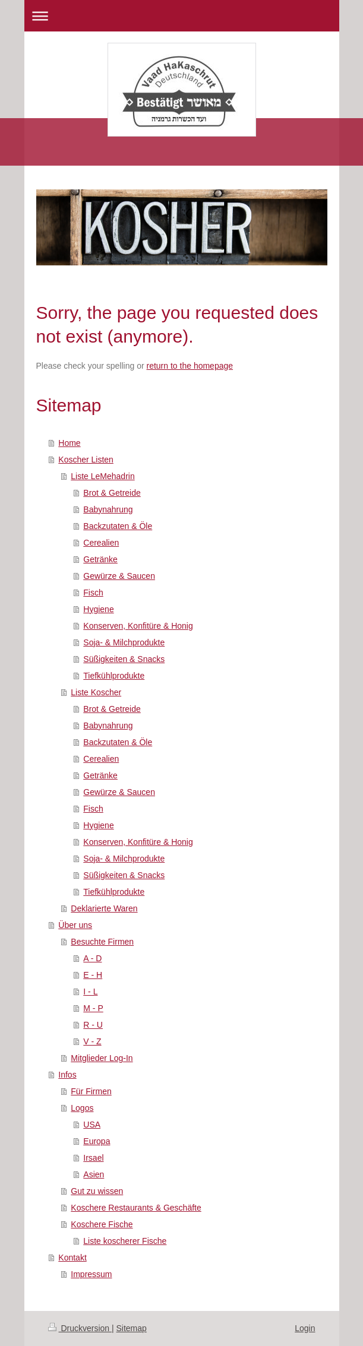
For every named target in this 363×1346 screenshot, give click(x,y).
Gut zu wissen (97, 1191)
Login (305, 1328)
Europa (96, 1141)
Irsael (93, 1158)
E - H (92, 975)
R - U (93, 1025)
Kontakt (72, 1257)
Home (69, 443)
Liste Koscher (96, 692)
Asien (93, 1174)
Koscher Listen (85, 459)
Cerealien (101, 542)
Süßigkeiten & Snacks (124, 659)
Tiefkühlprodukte (113, 675)
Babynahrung (107, 509)
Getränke (100, 559)
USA (91, 1124)
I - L (90, 991)
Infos (67, 1074)
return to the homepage (190, 365)
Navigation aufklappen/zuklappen (181, 15)
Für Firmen (91, 1091)
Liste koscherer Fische (124, 1241)
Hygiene (98, 609)
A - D (92, 958)
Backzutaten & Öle (117, 526)
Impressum (91, 1274)
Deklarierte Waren (104, 908)
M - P (93, 1008)
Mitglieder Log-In (101, 1058)
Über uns (75, 925)
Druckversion (80, 1328)
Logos (82, 1108)
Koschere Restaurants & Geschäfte (136, 1207)
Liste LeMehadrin (102, 476)
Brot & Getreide (112, 493)
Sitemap (131, 1328)
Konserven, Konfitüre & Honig (137, 626)
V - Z (92, 1041)
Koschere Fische (101, 1224)
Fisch (93, 592)
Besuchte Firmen (102, 941)
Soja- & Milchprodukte (124, 642)
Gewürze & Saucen (119, 576)
